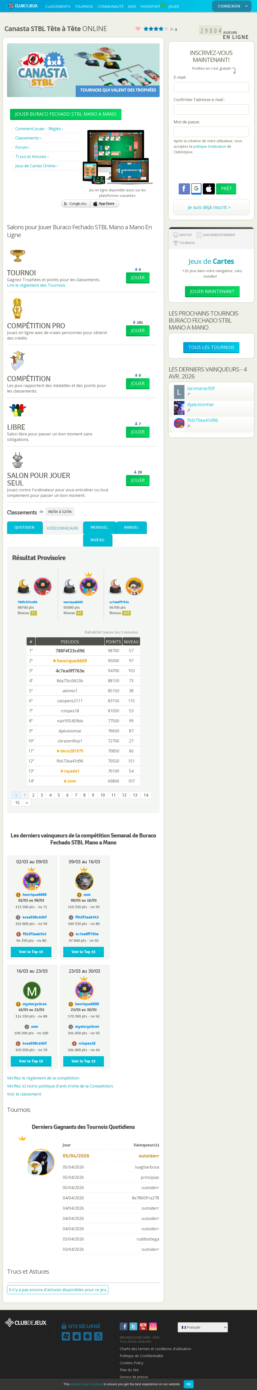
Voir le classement (24, 1094)
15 (17, 802)
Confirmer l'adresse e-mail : (199, 99)
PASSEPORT (153, 6)
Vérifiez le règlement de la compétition (43, 1078)
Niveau (97, 540)
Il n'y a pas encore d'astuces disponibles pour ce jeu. (58, 1289)
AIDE (132, 6)
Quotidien (25, 527)
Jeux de (211, 261)
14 (146, 795)
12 (124, 795)
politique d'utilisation (209, 146)
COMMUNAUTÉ (110, 6)
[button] (196, 188)
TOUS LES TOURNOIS (211, 347)
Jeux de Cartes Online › (36, 166)
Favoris (138, 29)
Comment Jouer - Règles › (39, 128)
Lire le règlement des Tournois (36, 285)
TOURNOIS (84, 6)
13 (135, 795)
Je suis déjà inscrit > (209, 207)
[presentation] (212, 169)
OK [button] (188, 1384)
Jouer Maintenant (212, 291)
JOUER (173, 6)
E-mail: (180, 77)
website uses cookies (87, 1384)
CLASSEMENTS (57, 6)
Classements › (28, 138)
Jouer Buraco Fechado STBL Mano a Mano (65, 114)
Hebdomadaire (63, 528)
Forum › (22, 147)
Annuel (131, 527)
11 (113, 795)
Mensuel (99, 527)
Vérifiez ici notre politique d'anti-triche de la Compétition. (60, 1086)
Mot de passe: (187, 122)
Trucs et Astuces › (32, 156)
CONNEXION (234, 6)
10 (102, 795)
